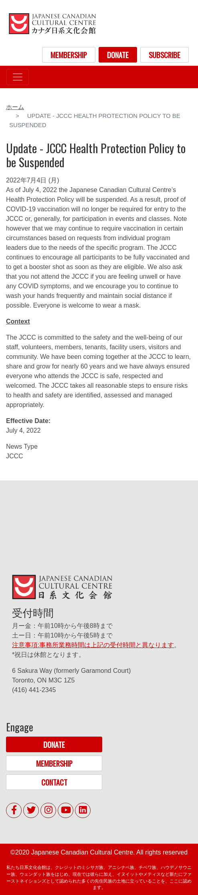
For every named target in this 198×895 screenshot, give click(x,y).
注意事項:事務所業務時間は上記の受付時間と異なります (93, 645)
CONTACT (54, 782)
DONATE (118, 54)
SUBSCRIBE (164, 54)
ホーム (15, 107)
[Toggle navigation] (17, 77)
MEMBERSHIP (69, 54)
